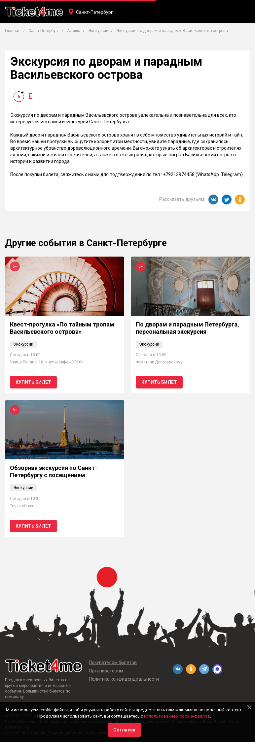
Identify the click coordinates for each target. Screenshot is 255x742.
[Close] (249, 707)
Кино (73, 35)
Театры (50, 35)
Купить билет (33, 382)
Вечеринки (100, 35)
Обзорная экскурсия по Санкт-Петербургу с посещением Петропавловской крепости (53, 474)
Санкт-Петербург (94, 12)
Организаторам (106, 670)
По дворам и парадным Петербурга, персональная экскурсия (187, 328)
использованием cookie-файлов (177, 716)
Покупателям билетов (113, 662)
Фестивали (134, 35)
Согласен (124, 729)
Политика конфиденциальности (124, 679)
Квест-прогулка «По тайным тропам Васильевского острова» (62, 328)
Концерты (21, 35)
